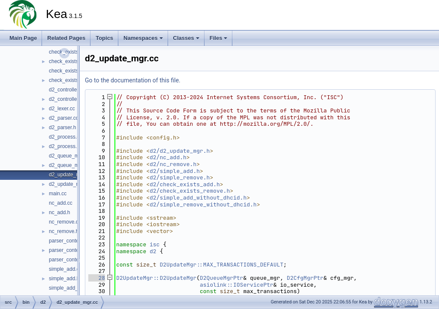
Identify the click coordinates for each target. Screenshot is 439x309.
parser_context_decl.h (74, 260)
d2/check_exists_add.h (185, 184)
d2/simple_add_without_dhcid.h (198, 197)
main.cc (57, 194)
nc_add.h (59, 212)
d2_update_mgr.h (69, 184)
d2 (153, 251)
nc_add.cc (60, 203)
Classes (186, 38)
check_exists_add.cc (72, 52)
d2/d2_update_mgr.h (180, 150)
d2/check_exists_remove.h (190, 190)
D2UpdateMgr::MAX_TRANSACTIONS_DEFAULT (221, 264)
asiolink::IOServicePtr (237, 284)
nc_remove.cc (65, 222)
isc (154, 244)
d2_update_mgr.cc (70, 175)
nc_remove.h (63, 231)
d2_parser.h (62, 127)
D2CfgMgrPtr (305, 278)
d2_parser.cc (63, 118)
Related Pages (66, 38)
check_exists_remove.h (75, 80)
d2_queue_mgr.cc (69, 156)
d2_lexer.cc (62, 109)
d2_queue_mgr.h (68, 165)
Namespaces (143, 38)
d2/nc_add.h (168, 157)
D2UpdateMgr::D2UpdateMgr (156, 278)
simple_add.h (64, 279)
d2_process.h (64, 146)
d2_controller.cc (67, 90)
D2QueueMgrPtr (221, 278)
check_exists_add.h (71, 61)
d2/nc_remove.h (173, 164)
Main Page (23, 38)
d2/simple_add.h (175, 171)
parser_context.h (68, 250)
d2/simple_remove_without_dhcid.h (203, 204)
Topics (104, 38)
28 (96, 278)
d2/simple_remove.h (180, 177)
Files (219, 38)
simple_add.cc (65, 269)
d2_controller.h (66, 99)
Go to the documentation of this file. (132, 80)
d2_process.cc (65, 137)
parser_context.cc (69, 241)
